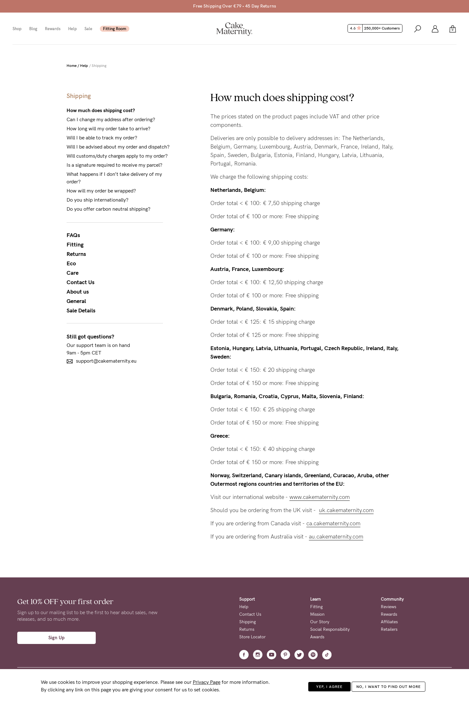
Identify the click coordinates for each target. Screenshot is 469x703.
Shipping (247, 622)
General (76, 301)
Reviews (388, 606)
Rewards (53, 28)
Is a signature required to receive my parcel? (114, 165)
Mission (317, 614)
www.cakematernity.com (319, 497)
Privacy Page (206, 682)
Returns (76, 254)
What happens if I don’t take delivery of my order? (114, 178)
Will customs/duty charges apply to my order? (117, 156)
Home (72, 65)
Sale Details (81, 310)
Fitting (75, 244)
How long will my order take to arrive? (108, 129)
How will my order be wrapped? (101, 191)
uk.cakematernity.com (346, 510)
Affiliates (389, 622)
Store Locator (252, 637)
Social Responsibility (330, 629)
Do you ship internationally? (97, 200)
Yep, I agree (329, 686)
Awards (317, 637)
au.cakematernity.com (336, 536)
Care (72, 273)
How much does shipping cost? (101, 110)
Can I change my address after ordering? (111, 119)
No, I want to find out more (388, 686)
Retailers (389, 629)
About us (78, 292)
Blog (33, 28)
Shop (17, 28)
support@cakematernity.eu (102, 361)
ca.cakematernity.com (333, 523)
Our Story (319, 622)
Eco (71, 263)
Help (72, 28)
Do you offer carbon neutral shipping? (108, 209)
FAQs (73, 235)
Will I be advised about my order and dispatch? (118, 147)
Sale (88, 28)
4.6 (375, 28)
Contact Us (80, 282)
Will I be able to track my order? (102, 138)
